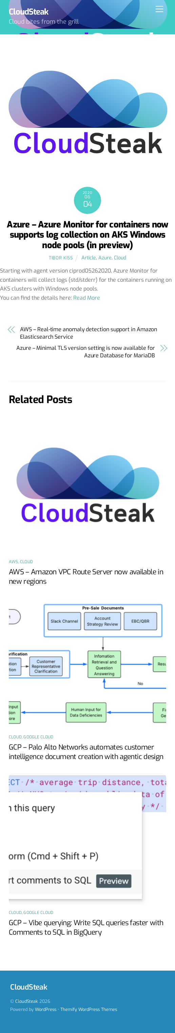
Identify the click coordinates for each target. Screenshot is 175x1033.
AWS (13, 561)
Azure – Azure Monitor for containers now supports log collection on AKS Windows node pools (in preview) (87, 235)
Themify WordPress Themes (88, 1009)
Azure (105, 258)
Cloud (120, 258)
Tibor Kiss (61, 258)
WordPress (45, 1009)
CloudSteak (26, 1001)
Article (88, 258)
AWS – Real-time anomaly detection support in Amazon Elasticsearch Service (88, 333)
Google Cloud (38, 737)
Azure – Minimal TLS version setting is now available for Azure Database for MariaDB (85, 351)
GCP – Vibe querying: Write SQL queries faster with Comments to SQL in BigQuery (86, 927)
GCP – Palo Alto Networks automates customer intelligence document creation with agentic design (86, 751)
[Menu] (159, 9)
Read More (86, 297)
